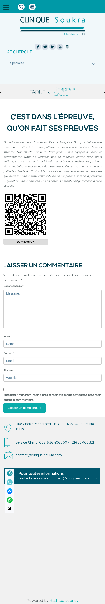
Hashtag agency (63, 600)
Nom (7, 336)
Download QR (26, 241)
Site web (8, 370)
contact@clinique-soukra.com (39, 455)
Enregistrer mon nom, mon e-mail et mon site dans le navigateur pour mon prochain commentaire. (52, 397)
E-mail (8, 353)
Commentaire (13, 286)
